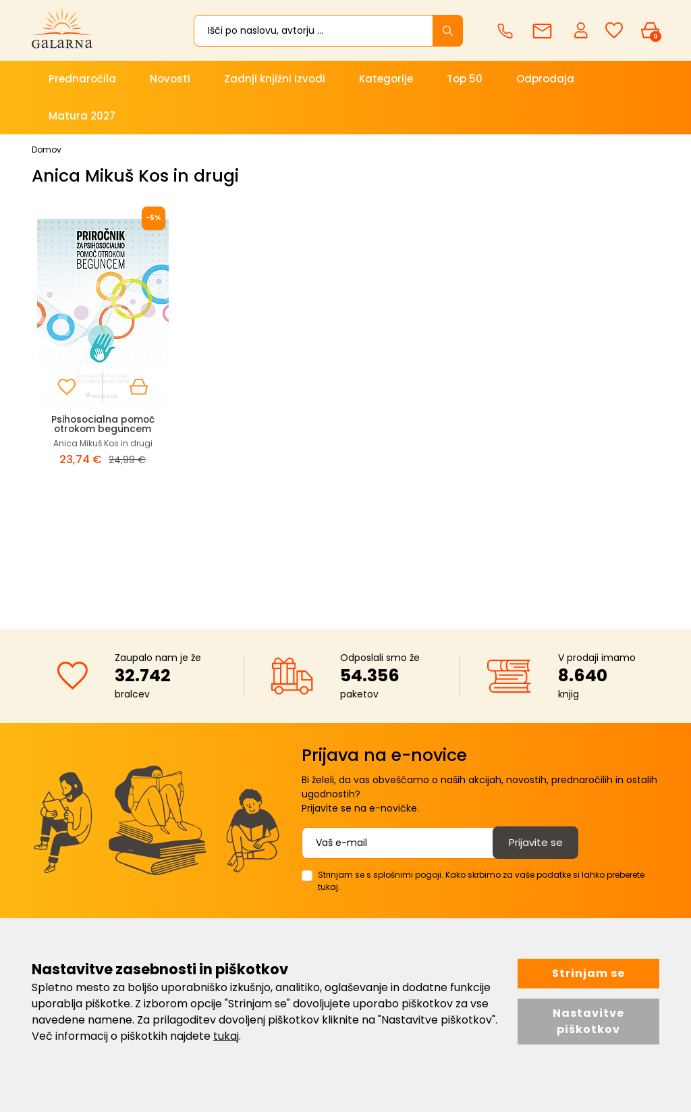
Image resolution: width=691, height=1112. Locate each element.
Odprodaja (545, 79)
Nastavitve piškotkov (588, 1021)
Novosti (170, 79)
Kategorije (386, 79)
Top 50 (464, 79)
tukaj (226, 1036)
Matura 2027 (82, 116)
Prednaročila (82, 79)
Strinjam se (588, 973)
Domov (46, 149)
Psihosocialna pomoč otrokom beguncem (103, 423)
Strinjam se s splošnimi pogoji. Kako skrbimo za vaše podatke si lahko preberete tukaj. (481, 881)
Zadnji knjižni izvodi (274, 79)
